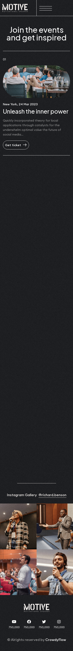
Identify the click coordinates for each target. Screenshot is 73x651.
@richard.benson (52, 495)
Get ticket (16, 145)
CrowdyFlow (55, 639)
